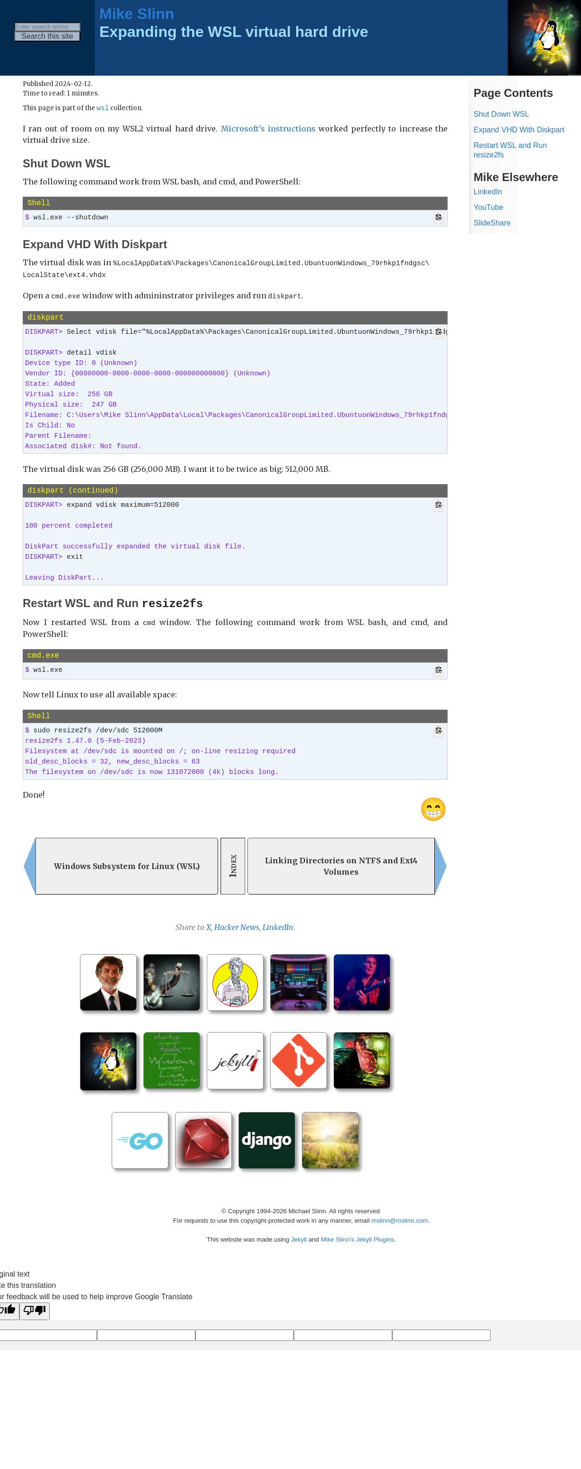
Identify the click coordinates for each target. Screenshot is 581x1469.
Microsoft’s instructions (268, 129)
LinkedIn (278, 923)
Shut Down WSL (501, 114)
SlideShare (492, 223)
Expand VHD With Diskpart (519, 130)
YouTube (488, 207)
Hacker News (236, 923)
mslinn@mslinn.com (399, 1216)
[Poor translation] (34, 1307)
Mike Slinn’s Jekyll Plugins (357, 1235)
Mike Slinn (136, 13)
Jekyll (299, 1235)
